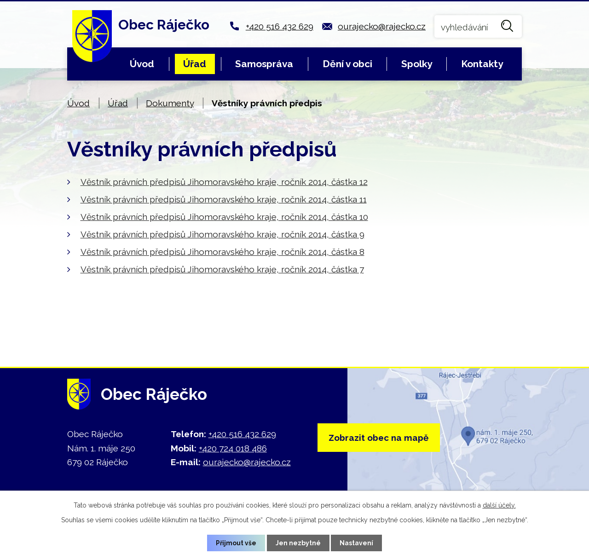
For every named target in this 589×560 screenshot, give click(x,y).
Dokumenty (170, 103)
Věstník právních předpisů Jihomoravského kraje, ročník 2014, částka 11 (224, 199)
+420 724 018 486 (233, 448)
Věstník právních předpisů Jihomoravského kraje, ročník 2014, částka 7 (222, 269)
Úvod (142, 63)
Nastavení (357, 542)
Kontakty (482, 63)
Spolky (416, 63)
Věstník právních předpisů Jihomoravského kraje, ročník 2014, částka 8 (222, 252)
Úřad (194, 63)
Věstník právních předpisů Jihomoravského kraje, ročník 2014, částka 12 (224, 182)
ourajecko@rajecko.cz (382, 26)
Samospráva (264, 63)
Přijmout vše (236, 542)
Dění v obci (347, 63)
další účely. (499, 505)
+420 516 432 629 (279, 26)
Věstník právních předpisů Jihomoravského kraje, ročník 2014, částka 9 (222, 234)
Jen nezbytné (298, 542)
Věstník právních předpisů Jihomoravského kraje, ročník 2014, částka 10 (224, 217)
